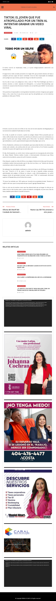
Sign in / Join (6, 1)
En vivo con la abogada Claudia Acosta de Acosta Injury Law (34, 266)
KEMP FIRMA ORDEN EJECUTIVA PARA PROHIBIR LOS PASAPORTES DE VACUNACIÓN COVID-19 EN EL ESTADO (33, 255)
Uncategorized (8, 32)
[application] (28, 313)
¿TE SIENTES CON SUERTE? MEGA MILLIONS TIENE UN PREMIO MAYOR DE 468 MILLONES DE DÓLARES (33, 289)
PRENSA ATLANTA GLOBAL (29, 7)
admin (16, 32)
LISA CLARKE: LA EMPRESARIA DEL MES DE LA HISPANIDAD (34, 277)
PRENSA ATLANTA (26, 598)
